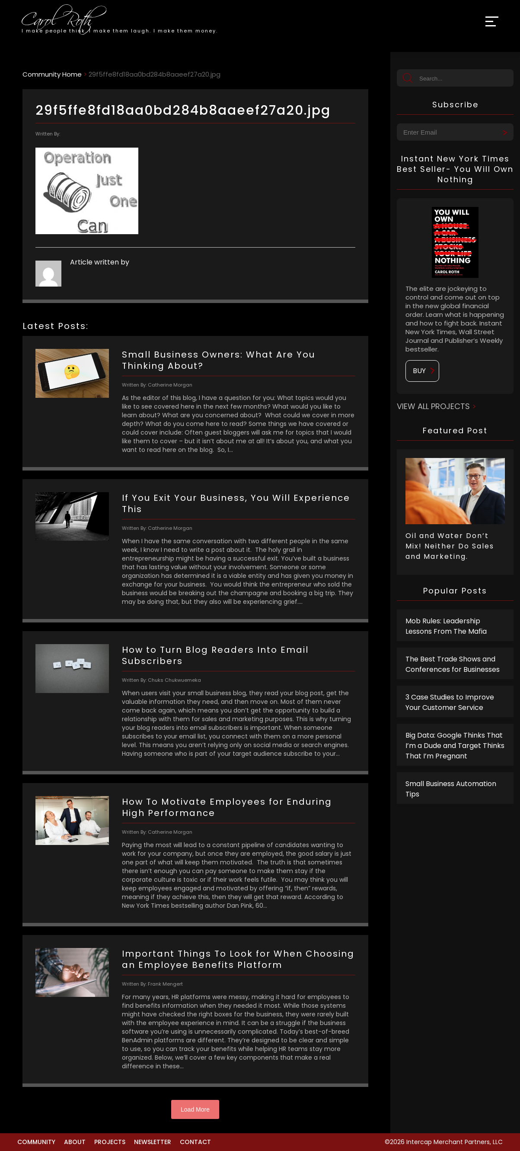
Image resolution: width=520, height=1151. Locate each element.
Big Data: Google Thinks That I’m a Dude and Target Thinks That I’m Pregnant (454, 745)
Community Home (52, 74)
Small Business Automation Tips (450, 789)
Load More (195, 1109)
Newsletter (152, 1142)
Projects (109, 1142)
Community (36, 1142)
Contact (195, 1142)
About (75, 1142)
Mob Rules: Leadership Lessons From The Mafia (446, 626)
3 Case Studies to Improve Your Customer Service (449, 702)
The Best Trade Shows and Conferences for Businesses (452, 664)
